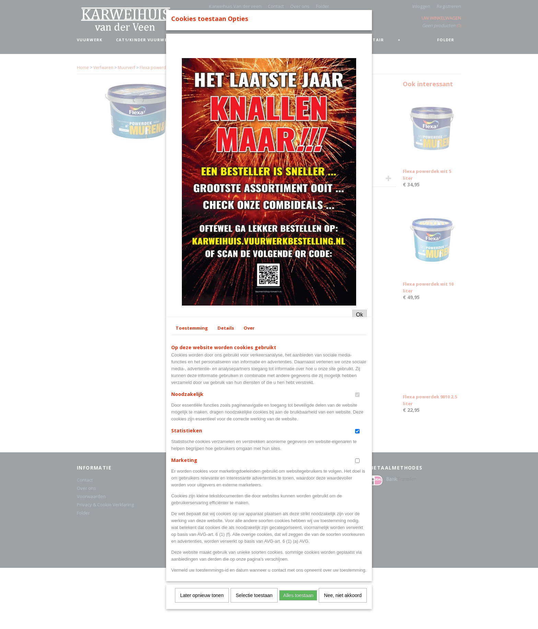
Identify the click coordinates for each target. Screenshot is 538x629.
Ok (359, 435)
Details (226, 448)
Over (249, 448)
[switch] (357, 515)
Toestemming (192, 448)
